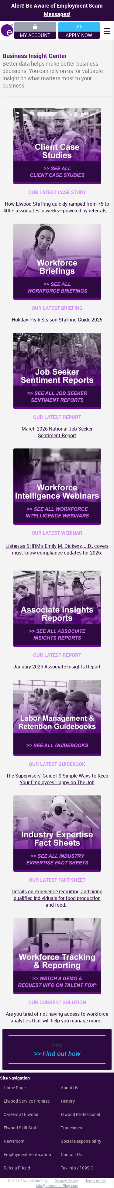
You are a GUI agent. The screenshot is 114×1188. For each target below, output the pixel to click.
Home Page (15, 1087)
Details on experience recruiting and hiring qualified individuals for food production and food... (57, 898)
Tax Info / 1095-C (77, 1168)
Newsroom (14, 1141)
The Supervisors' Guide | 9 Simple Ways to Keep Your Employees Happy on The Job (57, 779)
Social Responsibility (81, 1141)
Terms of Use (95, 1180)
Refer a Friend (17, 1168)
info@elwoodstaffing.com (57, 1185)
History (68, 1101)
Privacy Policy (66, 1180)
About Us (69, 1087)
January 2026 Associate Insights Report (57, 666)
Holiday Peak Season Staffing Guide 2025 (57, 319)
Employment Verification (27, 1154)
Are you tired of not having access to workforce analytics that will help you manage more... (57, 1017)
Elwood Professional (80, 1114)
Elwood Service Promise (27, 1101)
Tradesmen (71, 1128)
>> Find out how (57, 1053)
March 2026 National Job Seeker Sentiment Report (57, 432)
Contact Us (71, 1154)
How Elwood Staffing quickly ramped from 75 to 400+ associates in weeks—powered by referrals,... (57, 207)
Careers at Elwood (21, 1114)
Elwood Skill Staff (21, 1128)
